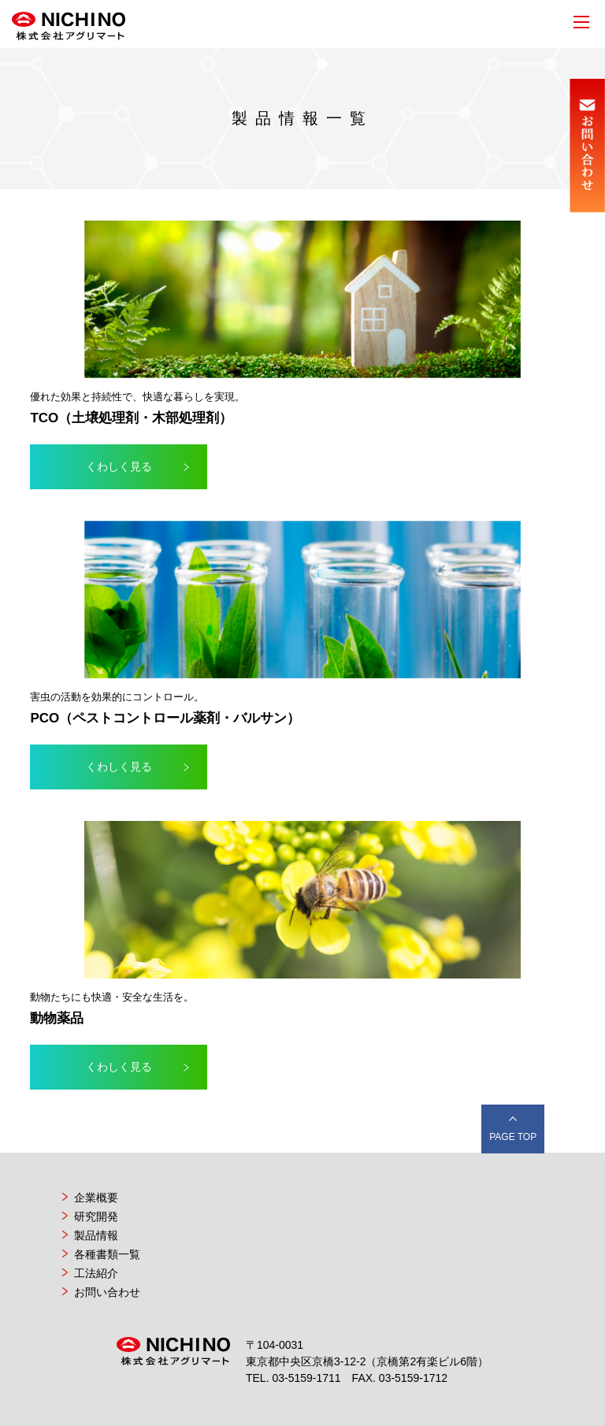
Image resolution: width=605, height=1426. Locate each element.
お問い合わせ (107, 1292)
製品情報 (96, 1235)
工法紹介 (96, 1273)
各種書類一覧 (107, 1254)
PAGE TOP (512, 1136)
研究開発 (96, 1216)
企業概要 (96, 1197)
